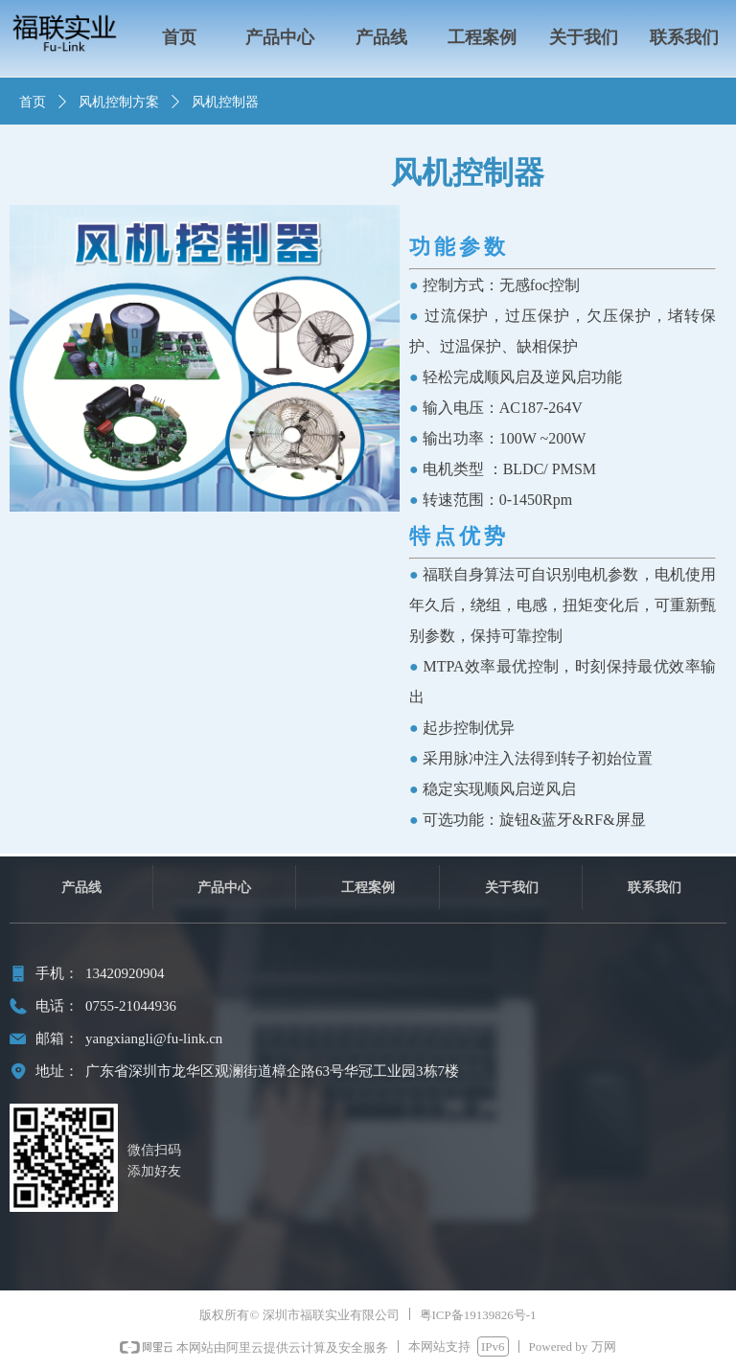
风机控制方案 (119, 102)
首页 (32, 102)
